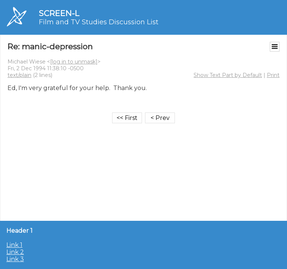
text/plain (19, 75)
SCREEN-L (59, 13)
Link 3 (15, 259)
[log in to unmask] (74, 61)
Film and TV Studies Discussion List (98, 22)
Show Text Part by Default (228, 75)
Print (273, 75)
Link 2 (15, 252)
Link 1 (14, 244)
